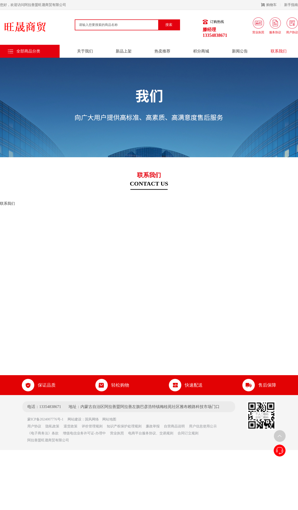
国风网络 (92, 419)
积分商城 (201, 51)
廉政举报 (153, 426)
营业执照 (117, 433)
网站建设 (74, 419)
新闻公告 (240, 51)
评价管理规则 (92, 426)
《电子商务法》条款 (43, 433)
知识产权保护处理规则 (124, 426)
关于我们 (85, 51)
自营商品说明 (174, 426)
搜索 (168, 25)
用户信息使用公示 (203, 426)
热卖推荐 (162, 51)
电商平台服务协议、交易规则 (150, 433)
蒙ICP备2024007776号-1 (47, 419)
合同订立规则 (188, 433)
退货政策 (70, 426)
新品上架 (124, 51)
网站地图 (109, 419)
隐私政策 (52, 426)
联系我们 (279, 51)
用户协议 (34, 426)
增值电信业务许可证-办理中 (84, 433)
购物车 (270, 5)
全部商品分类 (28, 51)
